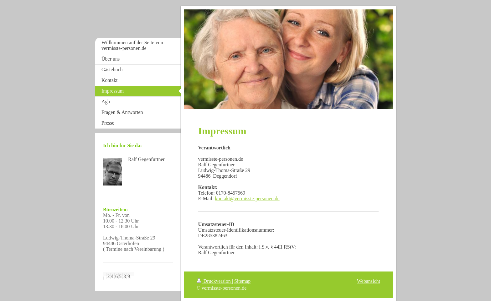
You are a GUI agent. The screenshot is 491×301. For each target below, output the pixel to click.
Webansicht (368, 281)
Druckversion (214, 281)
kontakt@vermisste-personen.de (247, 198)
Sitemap (242, 281)
